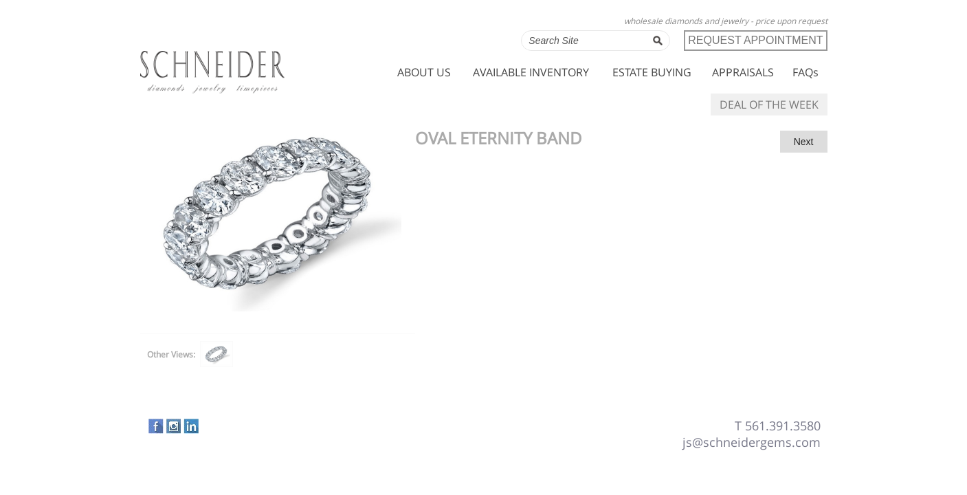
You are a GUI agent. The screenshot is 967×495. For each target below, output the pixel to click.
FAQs (805, 72)
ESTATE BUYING (651, 72)
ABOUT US (424, 72)
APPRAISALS (743, 72)
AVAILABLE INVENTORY (531, 72)
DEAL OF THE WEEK (769, 104)
